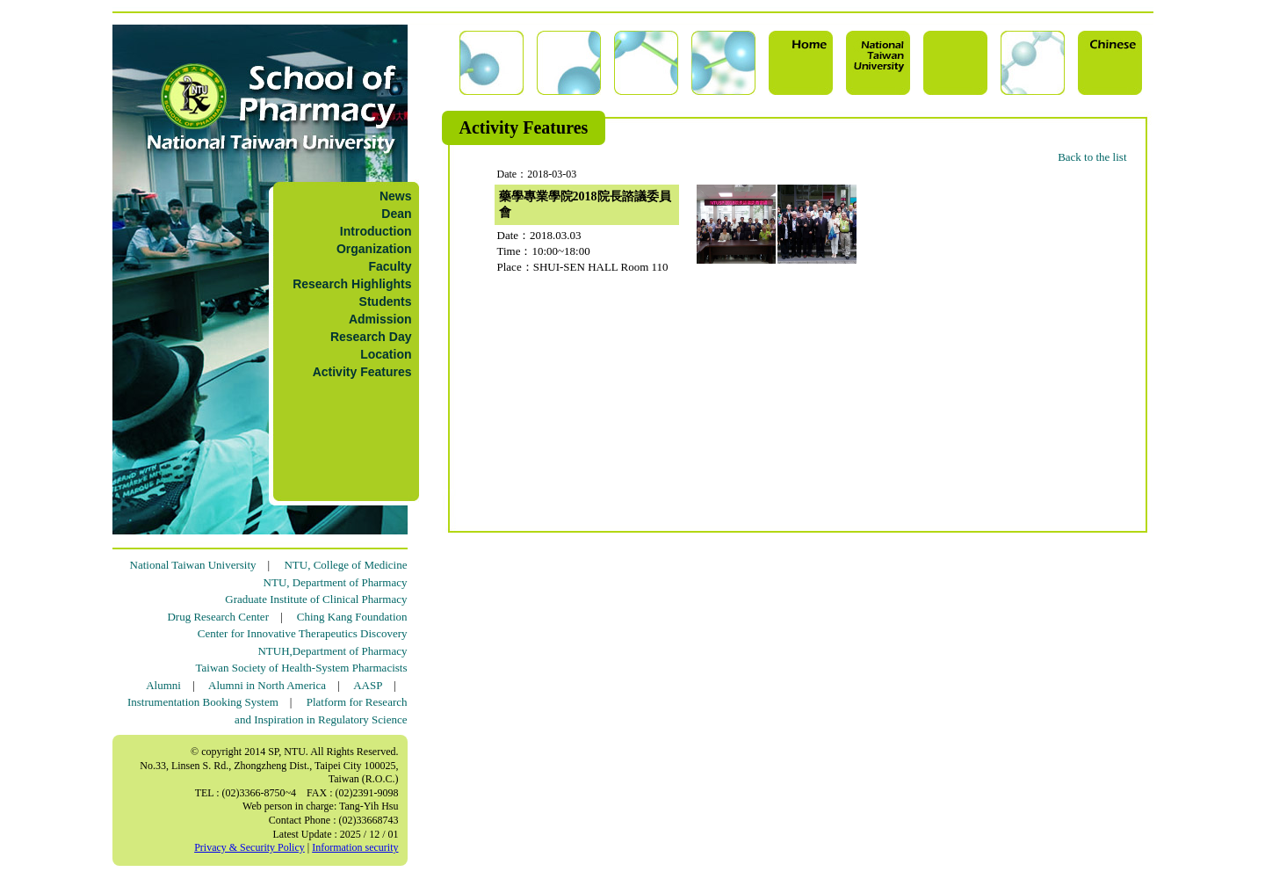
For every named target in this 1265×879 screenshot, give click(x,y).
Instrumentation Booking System (202, 701)
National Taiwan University (193, 564)
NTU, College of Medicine (345, 564)
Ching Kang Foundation (352, 616)
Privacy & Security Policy (249, 847)
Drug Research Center (218, 616)
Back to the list (1092, 156)
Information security (355, 847)
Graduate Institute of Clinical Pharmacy (316, 599)
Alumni (163, 685)
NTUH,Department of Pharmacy (332, 650)
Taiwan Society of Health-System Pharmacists (302, 667)
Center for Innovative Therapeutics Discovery (303, 633)
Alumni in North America (267, 685)
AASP (367, 685)
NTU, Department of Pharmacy (336, 582)
